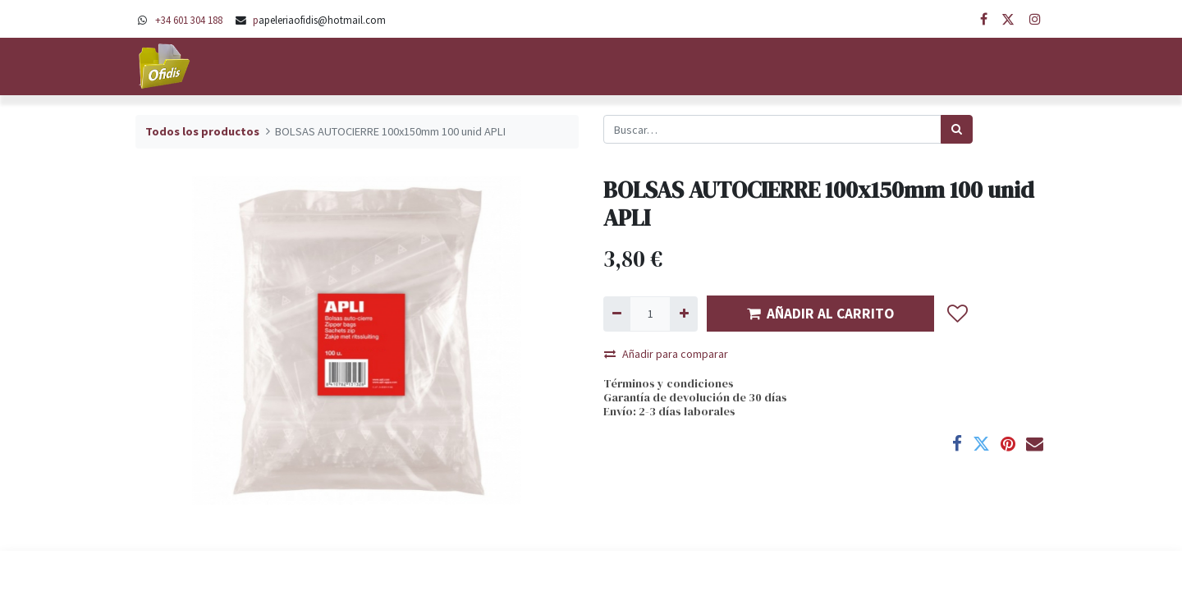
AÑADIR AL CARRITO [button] (820, 314)
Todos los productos (202, 131)
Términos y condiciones (668, 383)
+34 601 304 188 (188, 19)
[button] (957, 313)
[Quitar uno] (616, 314)
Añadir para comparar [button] (666, 353)
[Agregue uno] (683, 314)
